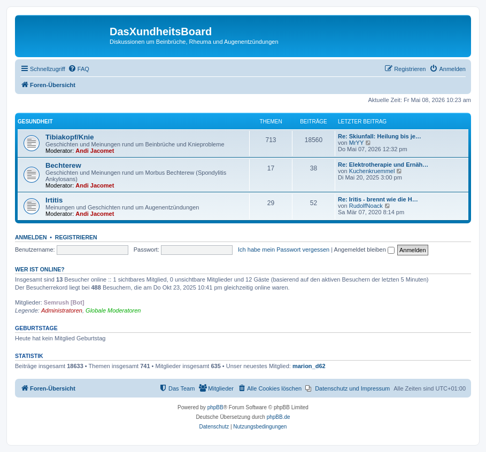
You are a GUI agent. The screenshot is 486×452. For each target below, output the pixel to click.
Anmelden (31, 237)
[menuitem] (78, 69)
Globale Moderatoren (113, 310)
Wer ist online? (40, 269)
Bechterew (63, 165)
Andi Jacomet (94, 150)
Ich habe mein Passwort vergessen (283, 249)
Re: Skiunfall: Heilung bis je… (379, 136)
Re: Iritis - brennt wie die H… (378, 199)
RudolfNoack (366, 205)
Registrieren (76, 237)
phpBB (215, 407)
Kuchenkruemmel (372, 171)
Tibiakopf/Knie (69, 137)
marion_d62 (309, 366)
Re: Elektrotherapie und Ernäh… (383, 164)
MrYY (356, 142)
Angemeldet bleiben (364, 249)
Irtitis (54, 200)
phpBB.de (278, 417)
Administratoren (61, 310)
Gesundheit (35, 121)
